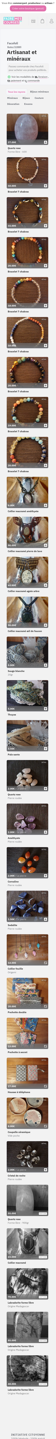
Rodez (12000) (14, 47)
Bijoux (26, 97)
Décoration (13, 103)
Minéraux (12, 97)
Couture (39, 97)
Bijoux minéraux (39, 91)
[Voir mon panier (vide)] (42, 21)
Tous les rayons (16, 91)
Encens (28, 103)
